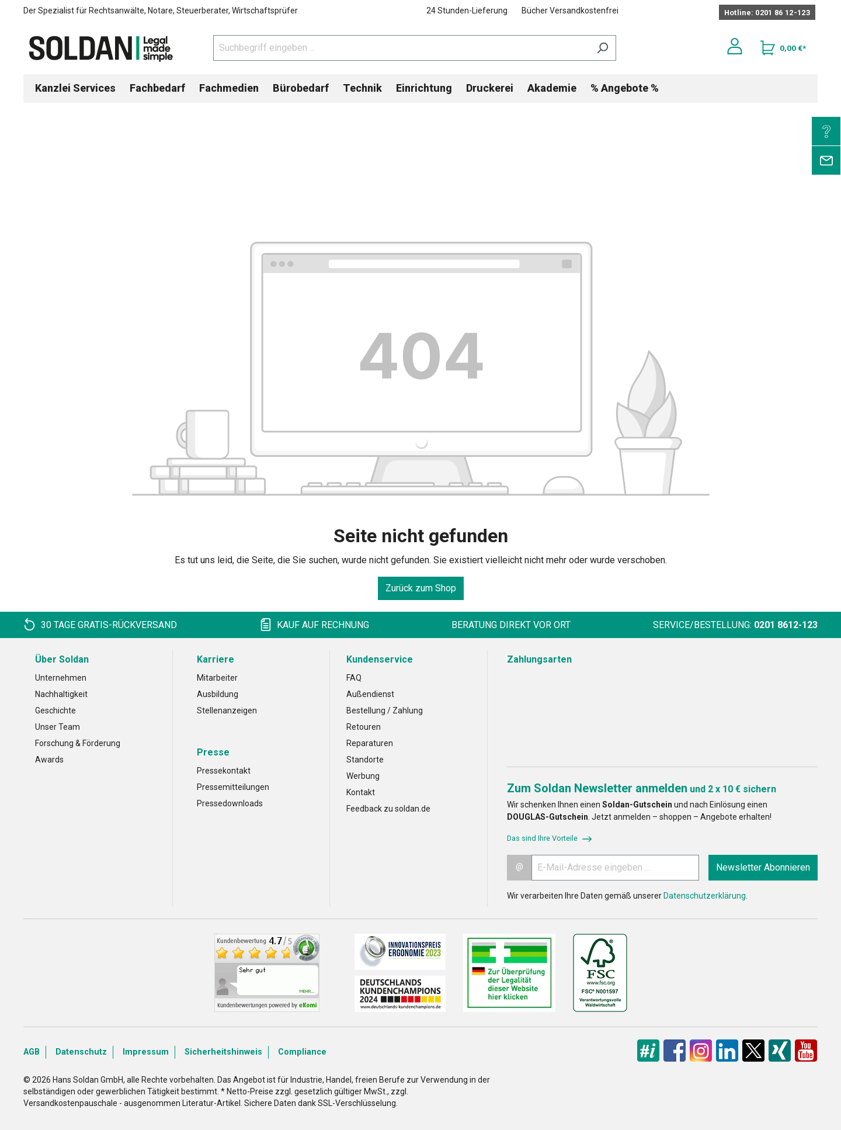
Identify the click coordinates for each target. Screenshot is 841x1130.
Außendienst (370, 694)
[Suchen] (602, 48)
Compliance (302, 1052)
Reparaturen (369, 743)
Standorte (365, 759)
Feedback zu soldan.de (388, 808)
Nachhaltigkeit (61, 694)
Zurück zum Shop (420, 588)
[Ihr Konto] (735, 46)
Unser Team (57, 727)
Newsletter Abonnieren (763, 867)
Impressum (146, 1052)
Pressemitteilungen (233, 787)
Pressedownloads (230, 803)
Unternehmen (60, 677)
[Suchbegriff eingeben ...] (401, 48)
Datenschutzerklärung (704, 895)
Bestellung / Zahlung (384, 710)
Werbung (363, 776)
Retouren (363, 727)
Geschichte (55, 710)
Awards (49, 759)
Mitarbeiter (217, 677)
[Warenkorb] (783, 48)
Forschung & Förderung (77, 743)
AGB (31, 1052)
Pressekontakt (224, 770)
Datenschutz (81, 1052)
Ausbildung (217, 694)
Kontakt (360, 792)
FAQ (354, 677)
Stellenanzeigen (227, 710)
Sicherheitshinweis (223, 1052)
